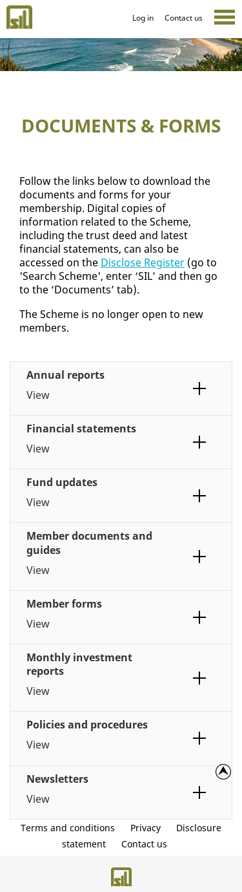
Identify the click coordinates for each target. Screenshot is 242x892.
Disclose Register (143, 262)
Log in (143, 17)
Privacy (145, 828)
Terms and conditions (68, 828)
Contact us (184, 17)
